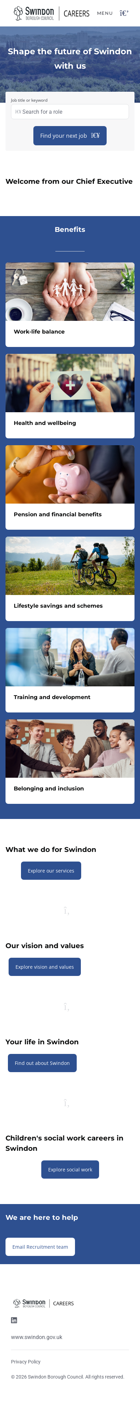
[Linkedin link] (14, 1321)
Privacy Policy (26, 1361)
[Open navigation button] (124, 13)
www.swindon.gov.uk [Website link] (36, 1337)
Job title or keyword (29, 100)
